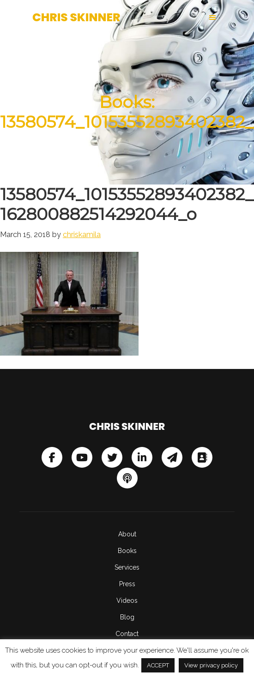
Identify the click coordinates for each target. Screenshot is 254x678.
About (127, 534)
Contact (127, 633)
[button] (174, 17)
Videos (127, 600)
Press (127, 584)
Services (127, 567)
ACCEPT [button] (158, 665)
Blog (127, 617)
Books (127, 550)
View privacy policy (211, 665)
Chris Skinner (76, 17)
